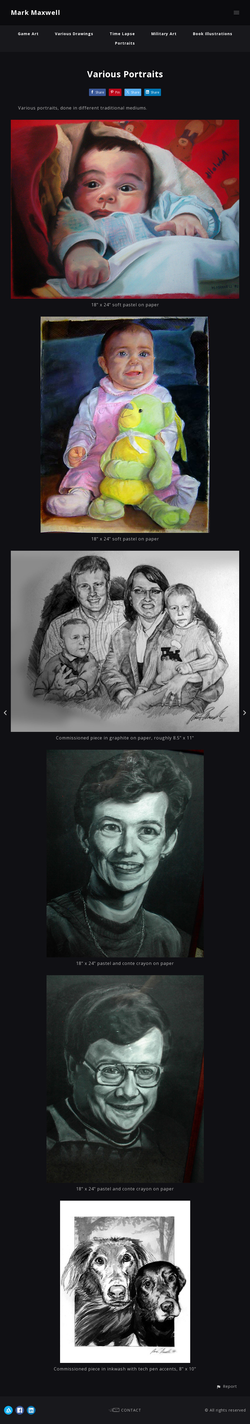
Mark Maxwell (35, 12)
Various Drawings (74, 33)
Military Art (164, 33)
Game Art (28, 33)
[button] (226, 1386)
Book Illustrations (212, 33)
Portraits (125, 43)
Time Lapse (122, 33)
